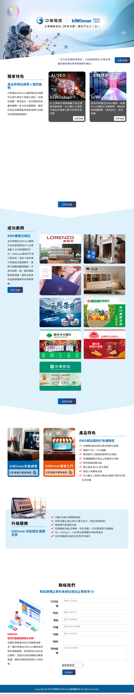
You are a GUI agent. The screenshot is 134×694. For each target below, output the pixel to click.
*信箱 (55, 634)
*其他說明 (54, 650)
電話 (56, 620)
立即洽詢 (121, 61)
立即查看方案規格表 (23, 473)
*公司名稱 (54, 603)
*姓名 (55, 613)
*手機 (55, 627)
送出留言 (70, 673)
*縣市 (55, 641)
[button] (10, 32)
